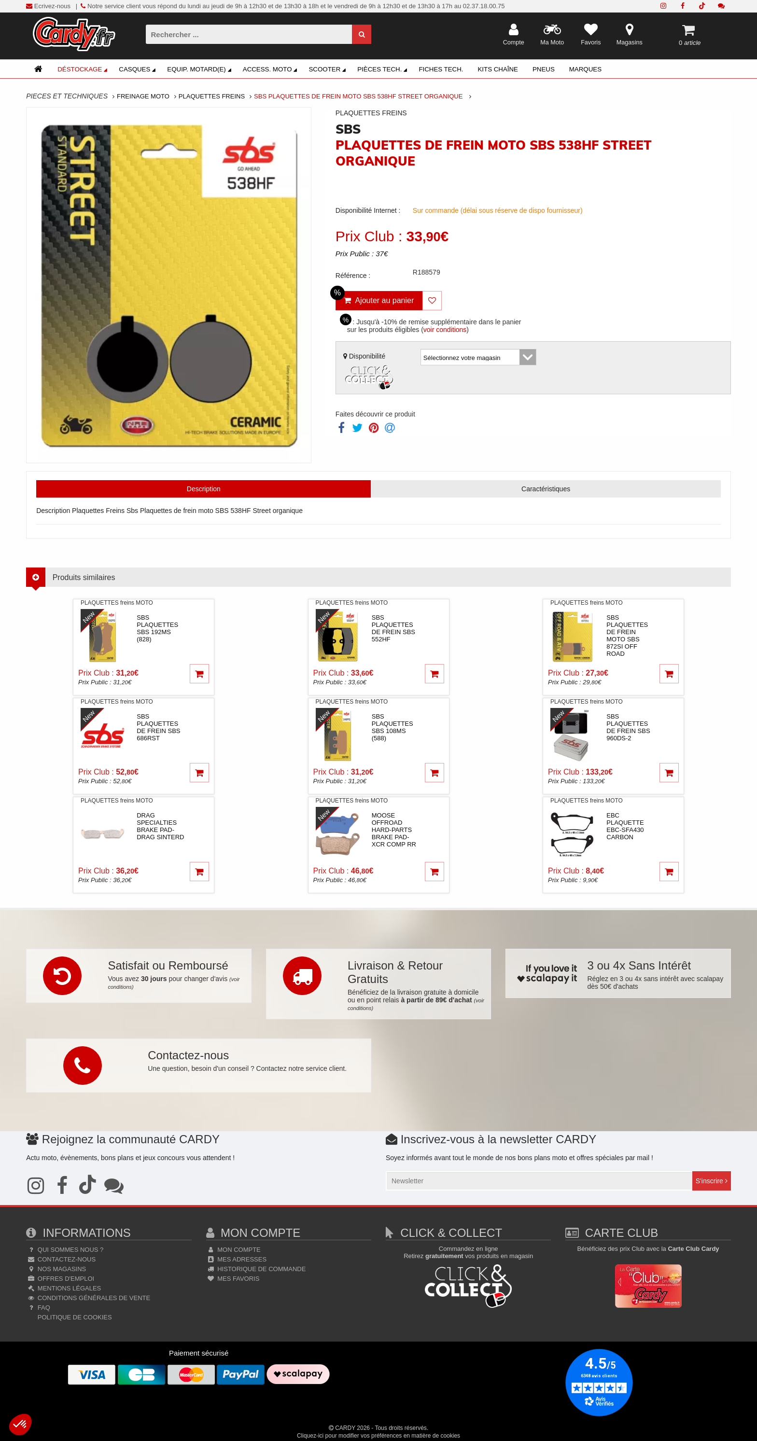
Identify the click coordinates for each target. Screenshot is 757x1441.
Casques (138, 70)
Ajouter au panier (375, 298)
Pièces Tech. (383, 70)
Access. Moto (271, 70)
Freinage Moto (143, 96)
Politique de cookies (74, 1317)
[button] (20, 1424)
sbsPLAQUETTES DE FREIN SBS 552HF (393, 628)
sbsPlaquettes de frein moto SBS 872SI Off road (627, 635)
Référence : (353, 275)
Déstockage (83, 70)
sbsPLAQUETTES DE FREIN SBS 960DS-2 (628, 727)
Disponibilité (369, 372)
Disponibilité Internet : (368, 210)
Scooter (328, 70)
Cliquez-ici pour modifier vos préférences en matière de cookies (378, 1435)
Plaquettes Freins (212, 96)
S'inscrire (712, 1181)
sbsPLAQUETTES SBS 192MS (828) (157, 628)
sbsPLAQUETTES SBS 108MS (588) (392, 727)
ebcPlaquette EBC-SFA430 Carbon (625, 826)
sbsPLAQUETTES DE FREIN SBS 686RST (158, 727)
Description (204, 489)
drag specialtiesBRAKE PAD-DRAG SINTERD (160, 826)
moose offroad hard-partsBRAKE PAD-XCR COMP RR (394, 830)
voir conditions (445, 329)
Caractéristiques (545, 489)
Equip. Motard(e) (200, 70)
